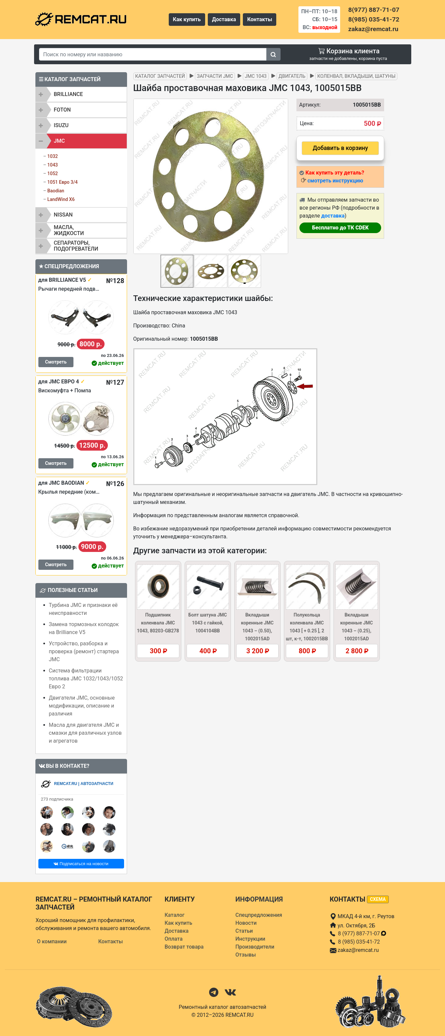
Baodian (55, 190)
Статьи (244, 931)
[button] (282, 176)
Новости (246, 923)
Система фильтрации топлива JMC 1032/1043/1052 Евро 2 (86, 678)
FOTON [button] (62, 110)
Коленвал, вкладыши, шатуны (356, 76)
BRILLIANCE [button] (68, 94)
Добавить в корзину (340, 148)
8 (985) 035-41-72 (359, 942)
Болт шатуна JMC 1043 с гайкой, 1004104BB (207, 622)
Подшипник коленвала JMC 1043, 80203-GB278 (158, 622)
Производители (255, 947)
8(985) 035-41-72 (373, 19)
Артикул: (308, 105)
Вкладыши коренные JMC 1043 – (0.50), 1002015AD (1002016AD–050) (257, 630)
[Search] (153, 54)
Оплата (174, 939)
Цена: (307, 123)
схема (378, 899)
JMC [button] (59, 141)
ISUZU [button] (61, 125)
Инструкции (250, 939)
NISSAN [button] (63, 215)
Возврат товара (184, 947)
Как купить (187, 19)
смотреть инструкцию (335, 180)
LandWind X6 (61, 199)
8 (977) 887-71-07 (362, 933)
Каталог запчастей (160, 76)
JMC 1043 (256, 76)
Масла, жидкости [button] (69, 230)
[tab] (81, 94)
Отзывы (246, 955)
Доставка (224, 19)
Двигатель (292, 76)
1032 (52, 156)
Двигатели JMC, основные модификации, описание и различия (82, 706)
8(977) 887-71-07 (373, 10)
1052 (52, 173)
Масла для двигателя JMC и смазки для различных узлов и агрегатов (85, 733)
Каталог (175, 915)
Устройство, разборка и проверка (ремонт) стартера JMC (84, 651)
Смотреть (56, 362)
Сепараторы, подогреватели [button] (76, 246)
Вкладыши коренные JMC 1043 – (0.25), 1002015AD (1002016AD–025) (356, 630)
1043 (52, 165)
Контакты (259, 19)
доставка (333, 216)
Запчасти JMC (215, 76)
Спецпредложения (259, 915)
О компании (52, 941)
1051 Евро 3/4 (62, 182)
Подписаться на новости (81, 863)
